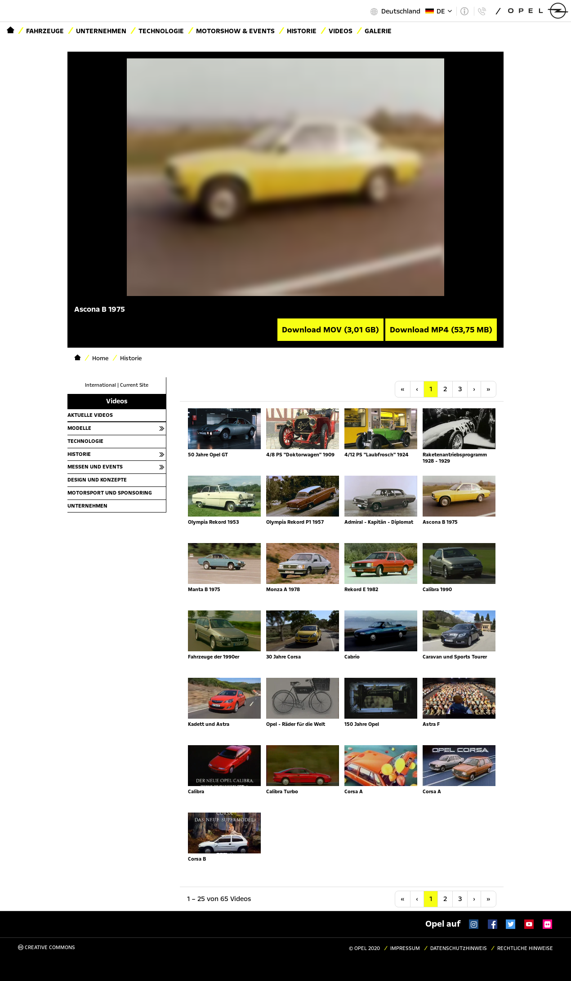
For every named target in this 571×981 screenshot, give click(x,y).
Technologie (161, 31)
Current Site (134, 385)
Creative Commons (46, 947)
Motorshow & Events (235, 31)
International (100, 385)
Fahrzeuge (45, 31)
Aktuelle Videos (90, 415)
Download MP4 (441, 329)
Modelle (79, 428)
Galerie (378, 31)
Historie (302, 31)
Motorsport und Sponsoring (109, 492)
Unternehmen (101, 31)
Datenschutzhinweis (458, 948)
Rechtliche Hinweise (525, 948)
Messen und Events (95, 466)
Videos (340, 31)
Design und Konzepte (97, 479)
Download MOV (330, 329)
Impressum (405, 948)
